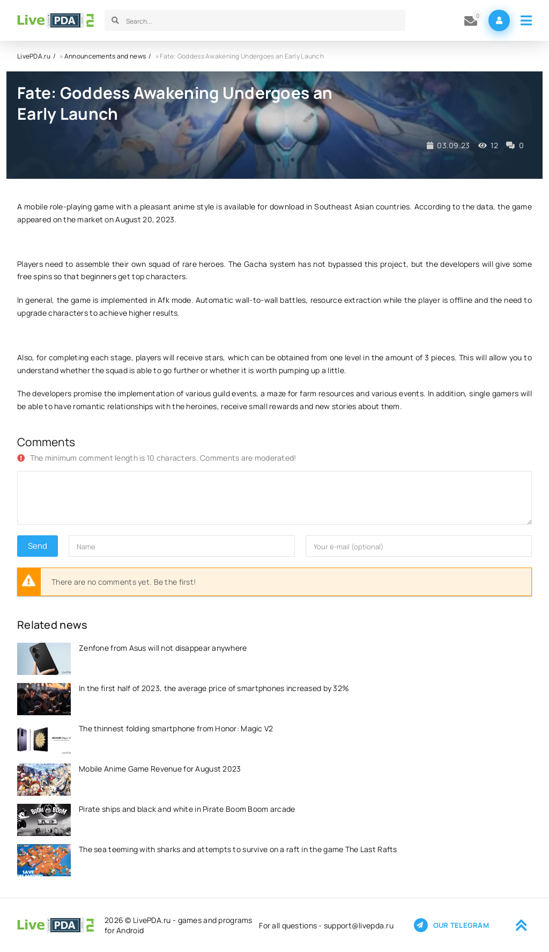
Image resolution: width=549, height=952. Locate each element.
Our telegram (451, 925)
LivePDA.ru (33, 56)
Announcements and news (105, 56)
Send (37, 545)
